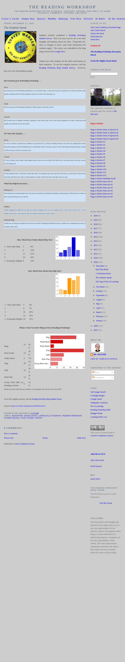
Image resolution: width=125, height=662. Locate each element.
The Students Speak (15, 28)
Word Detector (97, 37)
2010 (96, 258)
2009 (96, 263)
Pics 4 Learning (97, 407)
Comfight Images (98, 396)
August (99, 300)
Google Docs (28, 19)
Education (17, 416)
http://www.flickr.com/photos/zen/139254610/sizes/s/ (29, 406)
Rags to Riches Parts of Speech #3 (104, 136)
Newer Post (8, 438)
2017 (96, 229)
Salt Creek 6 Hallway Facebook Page (106, 28)
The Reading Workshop (62, 7)
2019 (96, 220)
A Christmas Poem (103, 274)
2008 (96, 326)
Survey (39, 418)
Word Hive (95, 40)
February (100, 317)
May (98, 304)
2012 (96, 250)
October (99, 291)
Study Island (27, 418)
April (98, 308)
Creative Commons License (102, 436)
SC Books (100, 19)
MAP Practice (96, 467)
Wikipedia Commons (99, 403)
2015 (96, 237)
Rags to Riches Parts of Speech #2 (104, 133)
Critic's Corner (10, 19)
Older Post (81, 438)
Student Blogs (11, 418)
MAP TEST (95, 479)
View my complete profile (104, 359)
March (99, 313)
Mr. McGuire (100, 355)
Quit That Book (102, 270)
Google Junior (96, 399)
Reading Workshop (72, 416)
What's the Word (97, 34)
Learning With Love (99, 417)
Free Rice (75, 19)
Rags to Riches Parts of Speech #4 (104, 139)
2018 (96, 225)
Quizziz (41, 19)
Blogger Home (97, 414)
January (99, 321)
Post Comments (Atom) (24, 444)
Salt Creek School (98, 31)
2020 (96, 216)
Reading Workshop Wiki (101, 410)
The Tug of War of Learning (107, 282)
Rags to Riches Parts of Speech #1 (104, 130)
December (100, 266)
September (100, 296)
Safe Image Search (98, 392)
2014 (96, 241)
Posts (95, 373)
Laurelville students (50, 416)
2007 (96, 330)
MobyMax (52, 19)
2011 (96, 254)
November (100, 287)
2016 (96, 233)
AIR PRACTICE (98, 454)
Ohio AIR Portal (97, 461)
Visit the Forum (105, 503)
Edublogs (63, 19)
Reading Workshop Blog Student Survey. (57, 68)
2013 (96, 246)
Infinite (88, 19)
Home (45, 438)
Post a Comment (10, 434)
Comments (98, 378)
